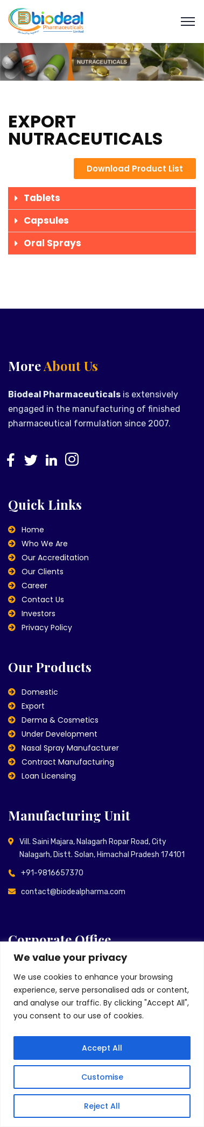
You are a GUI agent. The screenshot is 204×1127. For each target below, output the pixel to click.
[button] (135, 168)
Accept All (102, 1048)
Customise (102, 1077)
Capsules (46, 220)
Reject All (102, 1106)
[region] (102, 1034)
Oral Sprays (52, 243)
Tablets (42, 197)
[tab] (102, 198)
